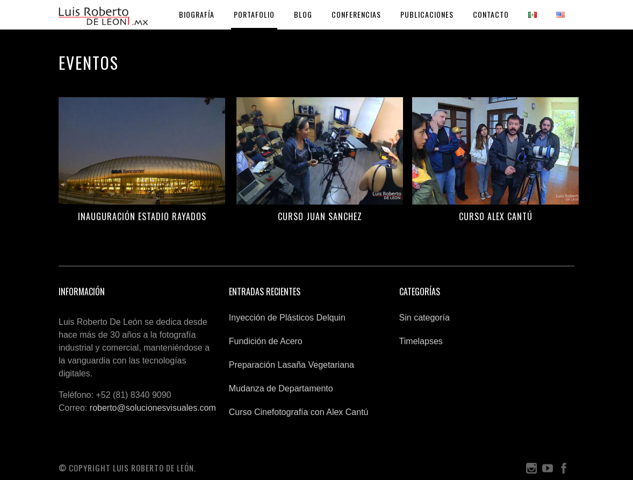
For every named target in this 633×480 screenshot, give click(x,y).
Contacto (491, 14)
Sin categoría (424, 317)
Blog (303, 14)
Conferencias (356, 14)
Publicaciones (427, 14)
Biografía (196, 14)
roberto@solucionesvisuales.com (153, 407)
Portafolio (254, 14)
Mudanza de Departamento (281, 388)
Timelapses (421, 341)
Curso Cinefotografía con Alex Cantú (299, 412)
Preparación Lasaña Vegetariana (291, 364)
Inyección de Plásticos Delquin (287, 317)
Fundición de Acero (266, 341)
